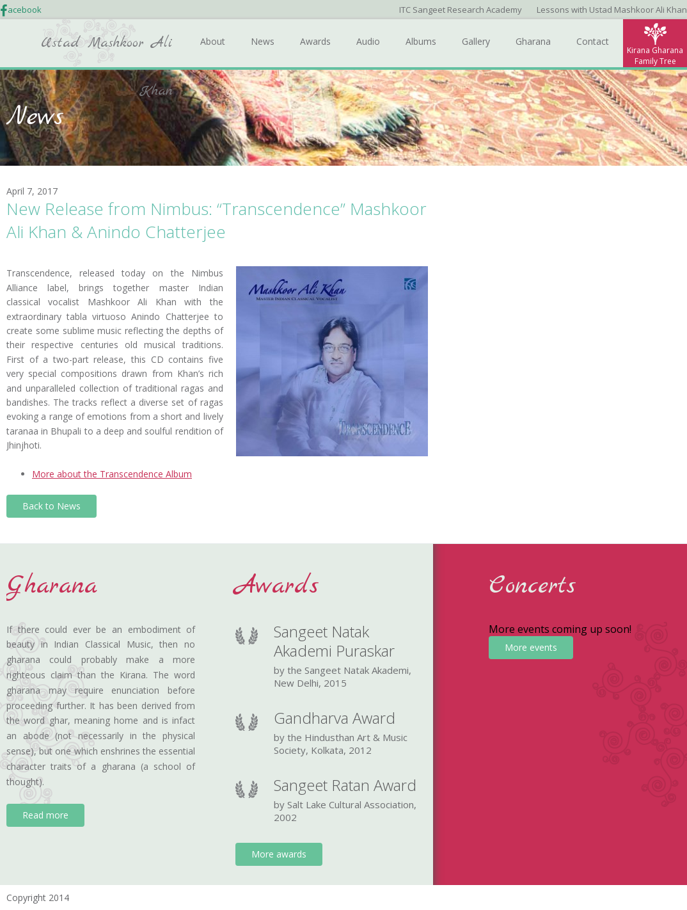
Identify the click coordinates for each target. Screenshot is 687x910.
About (212, 41)
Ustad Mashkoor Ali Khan (107, 50)
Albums (421, 41)
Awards (315, 41)
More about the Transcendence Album (112, 474)
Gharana (533, 41)
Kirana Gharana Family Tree (655, 56)
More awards (278, 854)
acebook (25, 9)
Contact (592, 41)
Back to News (51, 506)
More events (531, 647)
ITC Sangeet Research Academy (460, 9)
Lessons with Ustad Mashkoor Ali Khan (612, 9)
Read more (45, 815)
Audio (368, 41)
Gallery (476, 41)
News (262, 41)
